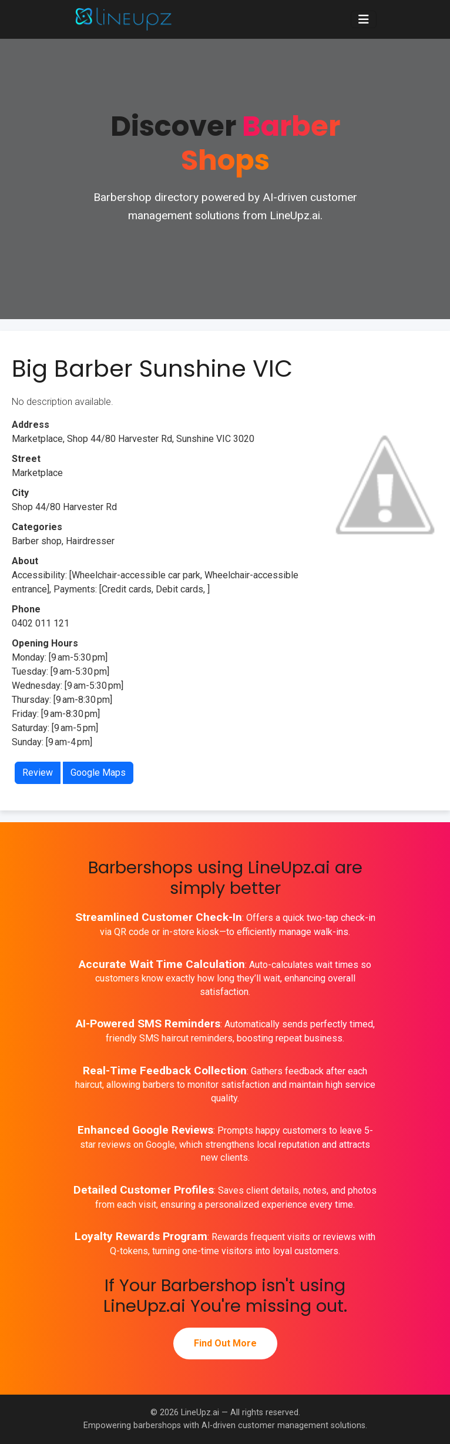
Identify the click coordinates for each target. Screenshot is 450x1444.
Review (37, 772)
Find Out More (225, 1343)
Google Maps (98, 772)
